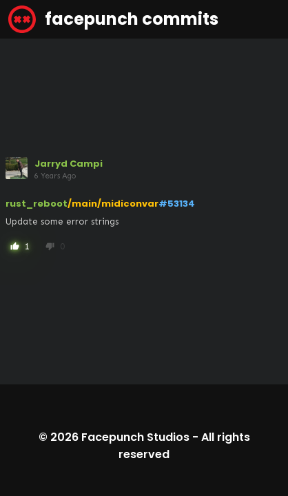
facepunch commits (113, 19)
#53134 (176, 203)
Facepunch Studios (135, 437)
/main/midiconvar (113, 203)
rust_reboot (37, 203)
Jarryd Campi (68, 163)
